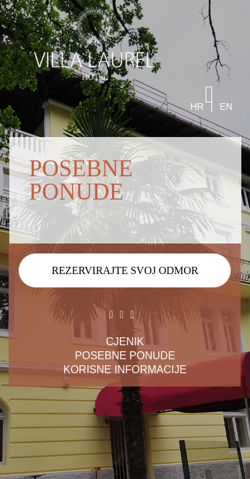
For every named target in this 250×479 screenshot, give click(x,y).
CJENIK (125, 341)
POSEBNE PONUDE (125, 355)
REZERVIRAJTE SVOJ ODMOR (124, 270)
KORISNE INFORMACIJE (125, 369)
